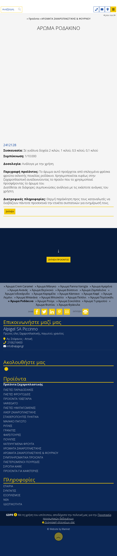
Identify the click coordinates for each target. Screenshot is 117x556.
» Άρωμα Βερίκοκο (41, 290)
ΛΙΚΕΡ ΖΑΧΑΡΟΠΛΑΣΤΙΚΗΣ (19, 412)
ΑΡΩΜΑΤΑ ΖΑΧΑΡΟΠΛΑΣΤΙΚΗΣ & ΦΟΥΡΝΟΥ (30, 453)
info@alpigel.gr (15, 346)
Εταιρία (8, 486)
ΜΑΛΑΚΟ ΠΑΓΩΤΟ (14, 421)
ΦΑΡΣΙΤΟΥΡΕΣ (12, 435)
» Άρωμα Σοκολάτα (68, 301)
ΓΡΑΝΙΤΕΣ (9, 430)
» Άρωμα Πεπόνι (76, 297)
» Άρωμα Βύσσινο (66, 290)
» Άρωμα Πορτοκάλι (100, 297)
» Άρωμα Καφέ (90, 294)
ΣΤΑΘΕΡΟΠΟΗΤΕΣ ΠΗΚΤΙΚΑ (21, 417)
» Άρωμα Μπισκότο (51, 297)
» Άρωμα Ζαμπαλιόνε (93, 290)
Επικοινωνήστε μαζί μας (32, 322)
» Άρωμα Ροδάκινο (20, 301)
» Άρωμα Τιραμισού (94, 301)
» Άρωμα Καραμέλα (43, 294)
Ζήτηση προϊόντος (58, 259)
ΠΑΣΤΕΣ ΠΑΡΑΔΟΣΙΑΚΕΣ (18, 390)
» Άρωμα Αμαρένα (101, 286)
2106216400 (14, 342)
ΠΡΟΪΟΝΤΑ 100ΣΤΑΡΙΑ (17, 399)
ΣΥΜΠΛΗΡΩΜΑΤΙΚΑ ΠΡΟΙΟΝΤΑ (23, 457)
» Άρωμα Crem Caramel (18, 286)
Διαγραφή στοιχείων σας (58, 522)
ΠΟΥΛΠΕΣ (9, 439)
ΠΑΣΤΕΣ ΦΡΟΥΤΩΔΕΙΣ (17, 394)
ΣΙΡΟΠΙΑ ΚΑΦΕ (12, 466)
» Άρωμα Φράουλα (68, 305)
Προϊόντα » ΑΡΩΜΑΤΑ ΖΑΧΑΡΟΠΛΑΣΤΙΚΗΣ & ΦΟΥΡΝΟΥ (59, 18)
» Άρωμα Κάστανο (68, 294)
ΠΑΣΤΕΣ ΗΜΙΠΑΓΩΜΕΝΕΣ (19, 408)
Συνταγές (9, 491)
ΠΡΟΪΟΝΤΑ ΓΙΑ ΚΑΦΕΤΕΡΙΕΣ (20, 471)
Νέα (6, 500)
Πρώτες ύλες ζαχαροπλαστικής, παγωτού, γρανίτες (33, 333)
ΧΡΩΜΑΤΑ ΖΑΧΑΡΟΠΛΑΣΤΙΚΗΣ (22, 448)
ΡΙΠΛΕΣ (7, 426)
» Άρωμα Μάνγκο (45, 286)
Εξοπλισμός (12, 495)
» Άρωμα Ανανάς (18, 290)
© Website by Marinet (58, 529)
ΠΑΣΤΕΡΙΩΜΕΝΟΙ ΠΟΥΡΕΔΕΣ (21, 462)
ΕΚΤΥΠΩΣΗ (80, 311)
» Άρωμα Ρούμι (44, 301)
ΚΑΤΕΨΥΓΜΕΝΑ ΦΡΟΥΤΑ (18, 444)
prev (106, 15)
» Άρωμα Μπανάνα (25, 297)
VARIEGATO (10, 403)
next (112, 15)
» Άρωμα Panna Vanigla (73, 286)
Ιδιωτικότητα (12, 504)
